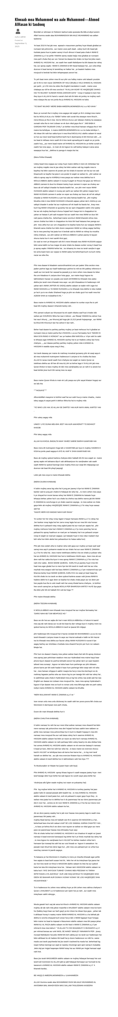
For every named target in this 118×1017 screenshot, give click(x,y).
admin (23, 36)
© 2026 (59, 1010)
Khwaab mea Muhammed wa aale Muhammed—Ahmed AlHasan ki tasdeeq (57, 21)
